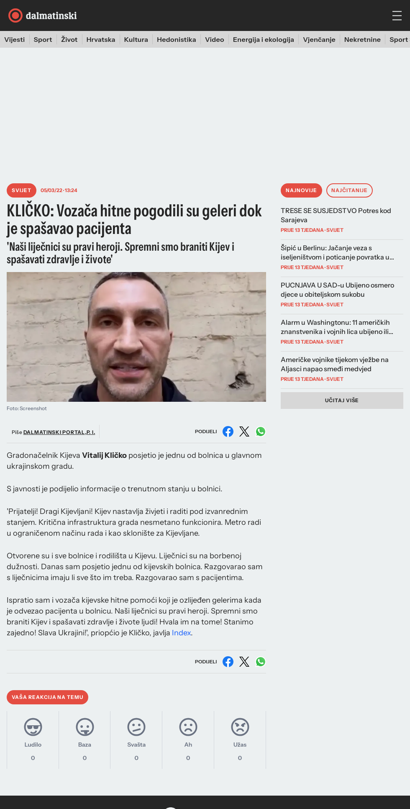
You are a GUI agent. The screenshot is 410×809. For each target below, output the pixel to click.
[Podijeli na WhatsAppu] (260, 431)
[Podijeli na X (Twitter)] (244, 431)
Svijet (21, 190)
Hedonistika (176, 39)
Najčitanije (349, 190)
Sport (43, 39)
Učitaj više (342, 400)
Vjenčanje (319, 39)
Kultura (136, 39)
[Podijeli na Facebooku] (228, 431)
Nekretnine (362, 39)
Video (214, 39)
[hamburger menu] (397, 16)
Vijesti (14, 39)
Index (181, 632)
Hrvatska (101, 39)
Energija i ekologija (263, 39)
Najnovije (301, 190)
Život (69, 39)
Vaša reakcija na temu (47, 697)
